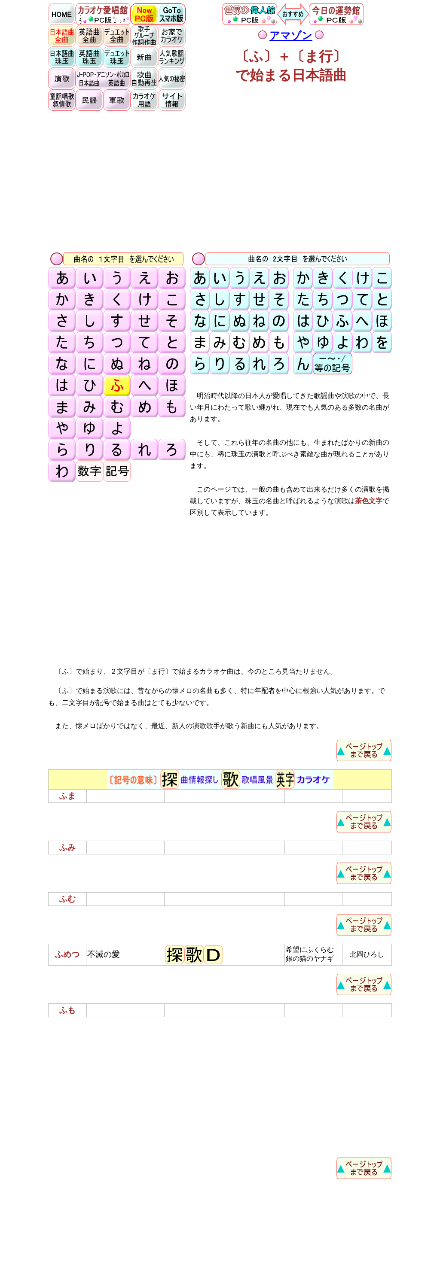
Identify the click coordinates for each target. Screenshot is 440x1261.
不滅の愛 (103, 954)
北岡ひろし (367, 954)
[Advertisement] (220, 181)
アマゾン (290, 35)
